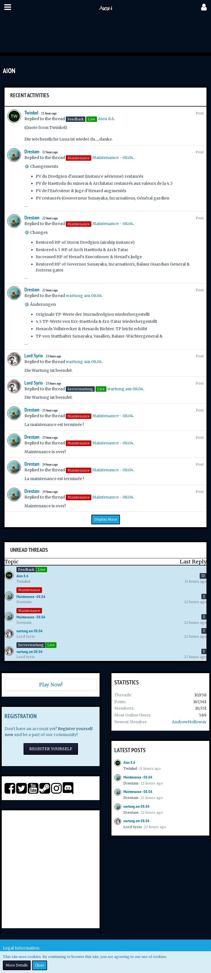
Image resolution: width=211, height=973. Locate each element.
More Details (17, 965)
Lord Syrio (33, 355)
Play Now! (50, 685)
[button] (7, 7)
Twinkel (31, 112)
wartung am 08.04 (84, 295)
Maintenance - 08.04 (112, 157)
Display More (105, 519)
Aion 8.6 (106, 118)
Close (39, 965)
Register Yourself (50, 748)
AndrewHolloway (189, 721)
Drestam (31, 151)
